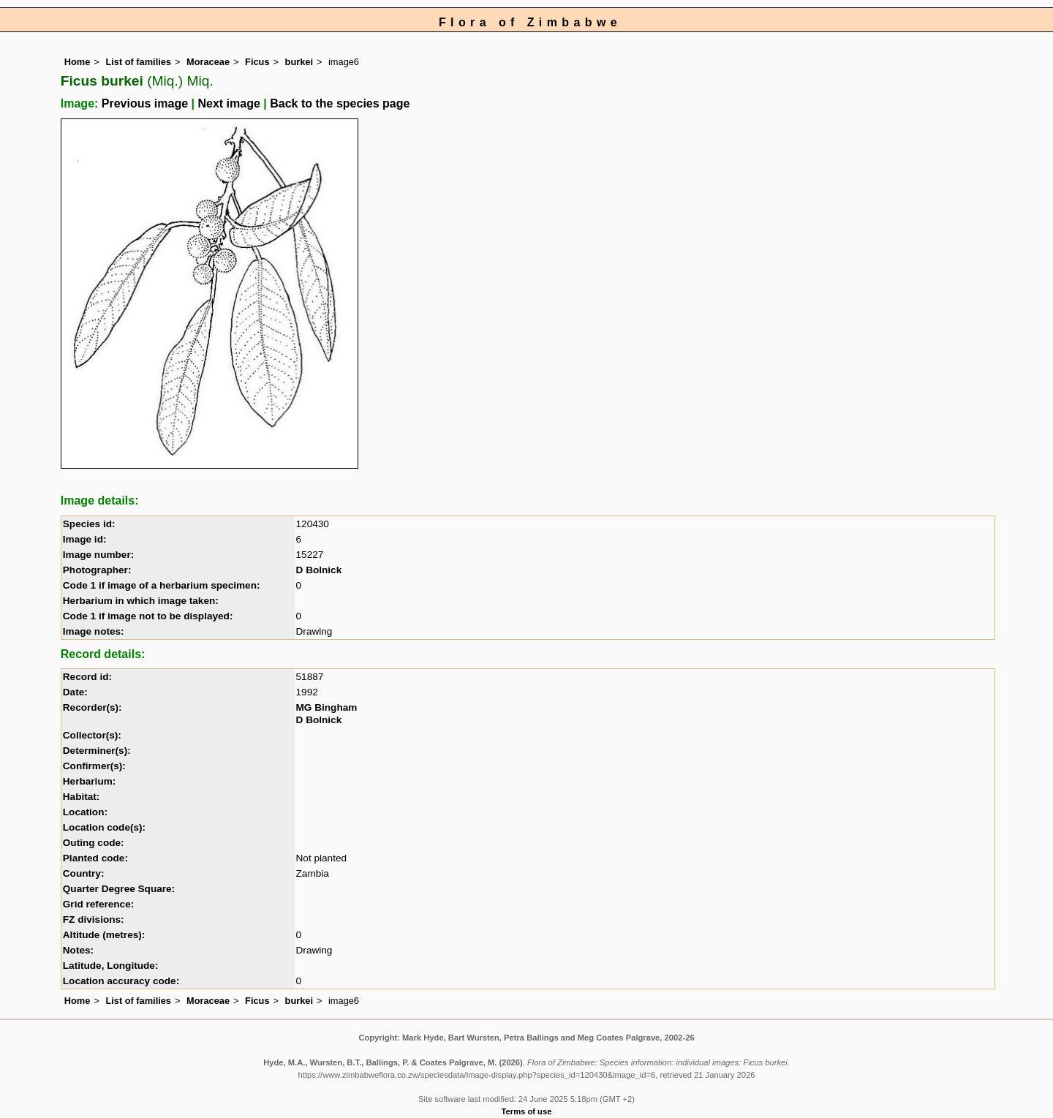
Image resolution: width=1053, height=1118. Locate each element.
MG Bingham (327, 707)
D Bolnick (319, 569)
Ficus (257, 61)
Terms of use (527, 1111)
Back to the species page (340, 103)
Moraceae (208, 61)
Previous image (145, 103)
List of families (138, 61)
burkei (299, 61)
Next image (228, 103)
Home (77, 61)
